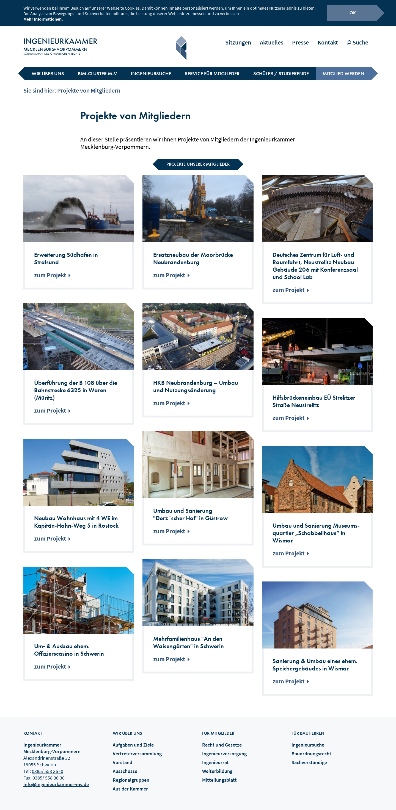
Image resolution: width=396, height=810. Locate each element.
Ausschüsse (125, 766)
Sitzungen (238, 37)
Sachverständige (309, 757)
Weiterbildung (217, 766)
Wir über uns (48, 68)
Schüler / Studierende (281, 68)
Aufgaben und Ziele (133, 740)
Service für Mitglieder (212, 68)
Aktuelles (271, 37)
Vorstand (122, 757)
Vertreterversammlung (137, 748)
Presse (300, 37)
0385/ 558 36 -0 (47, 766)
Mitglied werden (343, 68)
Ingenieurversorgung (224, 748)
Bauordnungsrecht (311, 748)
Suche (357, 37)
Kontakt (328, 37)
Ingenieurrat (215, 757)
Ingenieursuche (151, 68)
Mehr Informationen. (43, 18)
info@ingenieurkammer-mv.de (56, 779)
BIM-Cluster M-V (97, 68)
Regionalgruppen (131, 775)
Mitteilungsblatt (219, 775)
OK (353, 12)
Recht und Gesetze (222, 740)
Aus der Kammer (130, 784)
